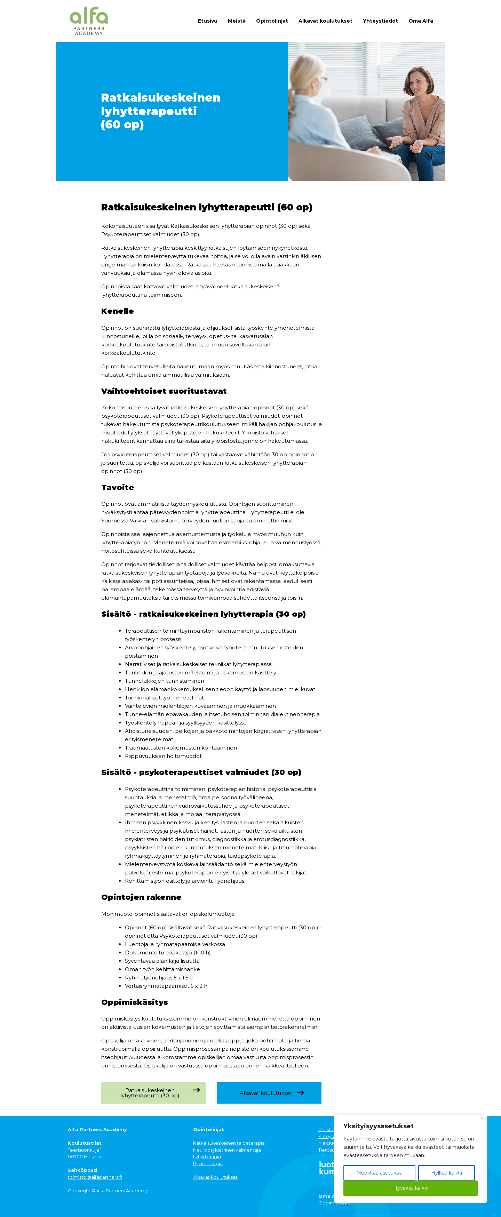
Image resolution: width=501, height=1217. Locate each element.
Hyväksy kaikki (410, 1188)
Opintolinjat (272, 21)
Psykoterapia (208, 1163)
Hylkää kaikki (446, 1173)
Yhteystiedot (380, 21)
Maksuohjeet (333, 1143)
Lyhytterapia (207, 1156)
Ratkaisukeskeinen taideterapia (229, 1143)
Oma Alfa (420, 21)
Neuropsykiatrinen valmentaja (227, 1150)
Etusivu (207, 21)
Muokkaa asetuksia (379, 1173)
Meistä (237, 21)
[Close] (482, 1118)
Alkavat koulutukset (325, 21)
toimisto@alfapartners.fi (95, 1177)
